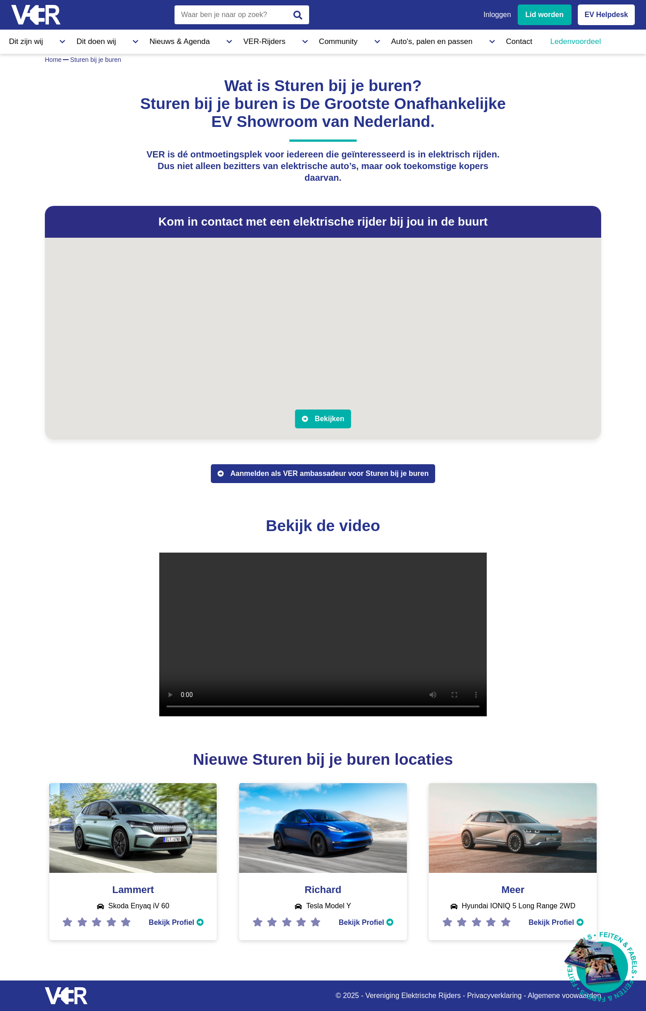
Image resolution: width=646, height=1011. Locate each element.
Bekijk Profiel (176, 922)
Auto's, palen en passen (324, 40)
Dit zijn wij (24, 40)
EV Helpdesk (606, 14)
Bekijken (330, 419)
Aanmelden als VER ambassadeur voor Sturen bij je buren (330, 473)
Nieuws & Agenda (137, 40)
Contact (389, 40)
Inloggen (497, 14)
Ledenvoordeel (441, 40)
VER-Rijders (200, 40)
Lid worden (544, 14)
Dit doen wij (75, 40)
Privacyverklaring (494, 995)
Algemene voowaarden (564, 995)
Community (253, 40)
